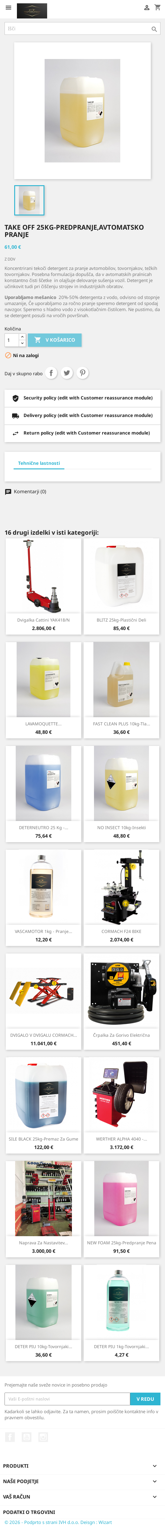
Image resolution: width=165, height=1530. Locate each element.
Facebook (10, 1437)
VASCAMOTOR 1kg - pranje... (43, 931)
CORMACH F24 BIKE (121, 931)
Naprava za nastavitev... (43, 1243)
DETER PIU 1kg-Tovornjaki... (121, 1346)
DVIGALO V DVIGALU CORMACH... (43, 1035)
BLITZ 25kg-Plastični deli (121, 620)
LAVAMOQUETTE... (43, 724)
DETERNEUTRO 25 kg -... (43, 827)
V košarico (54, 340)
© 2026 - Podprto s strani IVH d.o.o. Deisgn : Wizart (58, 1522)
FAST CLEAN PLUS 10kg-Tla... (121, 724)
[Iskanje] (82, 28)
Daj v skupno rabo (51, 373)
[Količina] (12, 340)
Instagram (43, 1437)
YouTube (26, 1437)
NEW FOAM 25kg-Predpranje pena (121, 1243)
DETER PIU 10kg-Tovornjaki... (43, 1346)
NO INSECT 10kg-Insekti (121, 827)
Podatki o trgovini (29, 1512)
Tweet (67, 373)
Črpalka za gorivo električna (121, 1035)
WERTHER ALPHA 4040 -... (121, 1139)
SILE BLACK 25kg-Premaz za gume (43, 1139)
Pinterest (82, 373)
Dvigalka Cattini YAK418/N (43, 620)
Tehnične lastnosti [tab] (39, 463)
